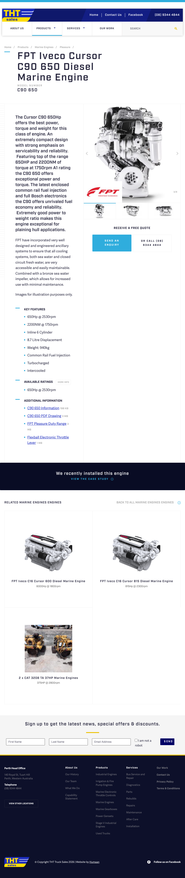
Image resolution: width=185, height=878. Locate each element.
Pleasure (65, 47)
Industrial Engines (106, 774)
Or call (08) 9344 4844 (152, 243)
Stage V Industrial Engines (106, 824)
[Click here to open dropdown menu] (55, 28)
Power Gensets (104, 816)
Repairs (130, 805)
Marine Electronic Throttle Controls (106, 793)
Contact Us (113, 15)
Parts (129, 792)
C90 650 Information (43, 407)
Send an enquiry (112, 243)
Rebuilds (131, 798)
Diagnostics (133, 785)
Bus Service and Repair (135, 776)
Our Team (71, 781)
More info (63, 382)
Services (79, 29)
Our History (72, 774)
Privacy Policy (165, 782)
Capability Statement (71, 797)
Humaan (94, 862)
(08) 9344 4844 (167, 15)
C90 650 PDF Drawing (44, 415)
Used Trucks (103, 833)
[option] (132, 153)
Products (49, 29)
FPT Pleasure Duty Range (46, 423)
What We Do (72, 788)
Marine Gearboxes (106, 809)
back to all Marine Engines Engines (145, 502)
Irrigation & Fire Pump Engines (105, 783)
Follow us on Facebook (167, 862)
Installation (132, 826)
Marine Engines (44, 47)
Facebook (135, 15)
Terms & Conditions (168, 788)
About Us (17, 28)
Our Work (107, 28)
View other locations (21, 803)
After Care (132, 819)
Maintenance (134, 812)
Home (94, 15)
